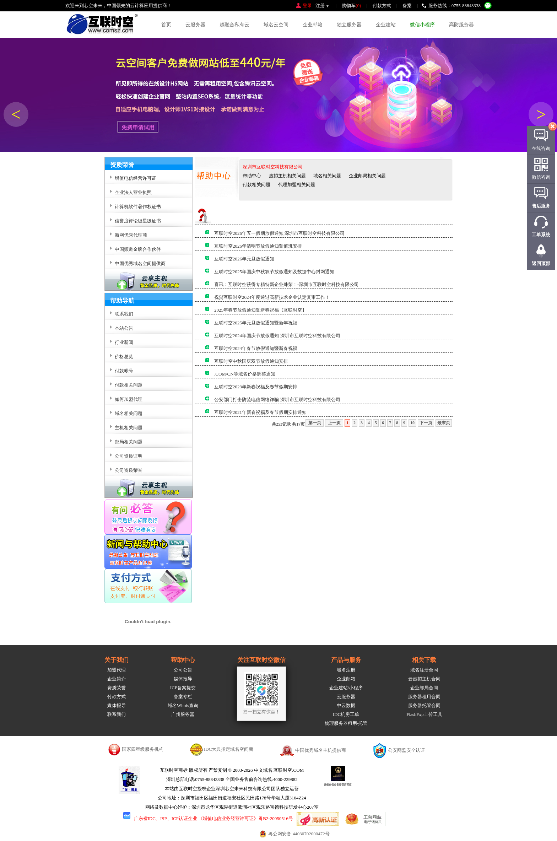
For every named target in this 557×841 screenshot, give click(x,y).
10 (412, 422)
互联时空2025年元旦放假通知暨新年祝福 (255, 322)
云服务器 (195, 24)
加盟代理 (116, 670)
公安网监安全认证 (406, 750)
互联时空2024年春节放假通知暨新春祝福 (255, 348)
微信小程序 (422, 24)
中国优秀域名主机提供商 (320, 750)
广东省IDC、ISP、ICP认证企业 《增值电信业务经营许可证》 (196, 818)
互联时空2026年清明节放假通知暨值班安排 (258, 246)
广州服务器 (182, 714)
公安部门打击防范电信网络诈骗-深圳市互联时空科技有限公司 (277, 399)
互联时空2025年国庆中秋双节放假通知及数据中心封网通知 (274, 271)
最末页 (443, 422)
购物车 (351, 5)
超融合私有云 (234, 24)
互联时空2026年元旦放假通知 (244, 259)
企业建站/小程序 (346, 687)
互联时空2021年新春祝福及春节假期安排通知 (260, 412)
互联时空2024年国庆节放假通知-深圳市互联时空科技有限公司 (277, 335)
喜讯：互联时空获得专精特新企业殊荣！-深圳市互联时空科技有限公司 (286, 284)
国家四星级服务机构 (142, 749)
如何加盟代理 (128, 399)
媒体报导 (116, 705)
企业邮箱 (313, 24)
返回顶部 (541, 263)
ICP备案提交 (183, 687)
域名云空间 (276, 24)
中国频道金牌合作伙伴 (138, 249)
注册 (320, 5)
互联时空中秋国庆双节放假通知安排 (251, 361)
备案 (407, 5)
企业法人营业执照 (133, 192)
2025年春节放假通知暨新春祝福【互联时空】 (260, 310)
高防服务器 (461, 24)
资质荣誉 (116, 687)
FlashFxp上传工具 (424, 714)
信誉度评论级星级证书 (138, 220)
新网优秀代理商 (131, 235)
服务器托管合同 (424, 705)
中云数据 (346, 705)
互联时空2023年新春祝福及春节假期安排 (255, 386)
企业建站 (386, 24)
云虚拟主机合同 (424, 678)
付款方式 (382, 5)
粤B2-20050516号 (275, 818)
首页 (166, 24)
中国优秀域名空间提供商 (140, 263)
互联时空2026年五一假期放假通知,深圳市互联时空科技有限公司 (279, 233)
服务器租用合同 (424, 696)
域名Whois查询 (183, 705)
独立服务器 (349, 24)
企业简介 (116, 678)
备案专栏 (183, 696)
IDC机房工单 (346, 714)
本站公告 (124, 328)
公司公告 (183, 670)
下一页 (426, 422)
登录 (307, 5)
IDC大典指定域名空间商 (228, 749)
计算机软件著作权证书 (138, 206)
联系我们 (116, 714)
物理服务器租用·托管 (346, 723)
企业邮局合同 (424, 687)
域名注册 (346, 670)
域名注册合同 (424, 670)
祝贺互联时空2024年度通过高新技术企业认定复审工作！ (272, 297)
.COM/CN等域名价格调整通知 (244, 374)
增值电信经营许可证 (135, 178)
